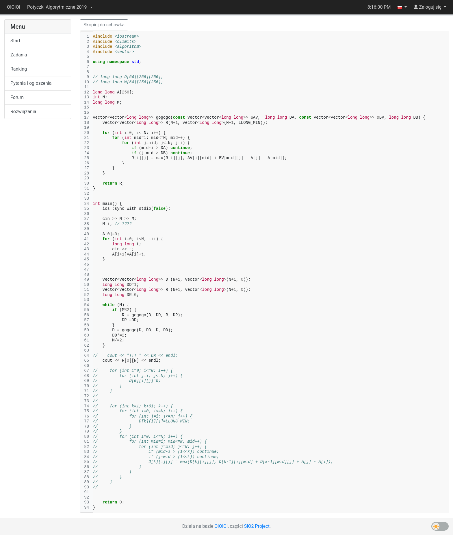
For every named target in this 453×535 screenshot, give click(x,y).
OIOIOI (13, 7)
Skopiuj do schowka (104, 24)
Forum (17, 97)
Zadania (18, 55)
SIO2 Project (257, 526)
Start (15, 40)
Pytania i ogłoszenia (31, 83)
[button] (60, 7)
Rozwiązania (23, 111)
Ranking (18, 69)
